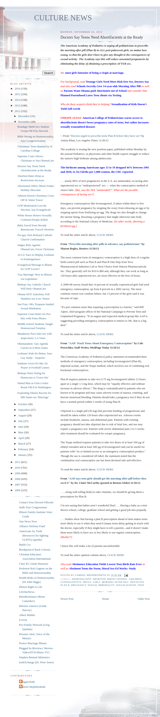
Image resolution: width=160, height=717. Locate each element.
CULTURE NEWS (63, 18)
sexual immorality (101, 585)
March (22, 443)
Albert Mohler (27, 615)
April (21, 438)
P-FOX (23, 620)
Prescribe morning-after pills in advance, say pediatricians (104, 244)
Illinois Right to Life (30, 586)
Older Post (144, 598)
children (135, 579)
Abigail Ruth (27, 681)
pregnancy (78, 585)
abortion (99, 579)
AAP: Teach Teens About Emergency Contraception (100, 343)
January (23, 454)
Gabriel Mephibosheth (32, 686)
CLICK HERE (105, 234)
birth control (117, 579)
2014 (18, 99)
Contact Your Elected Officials (36, 502)
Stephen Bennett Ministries (34, 657)
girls (96, 582)
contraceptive (71, 582)
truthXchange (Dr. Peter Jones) (36, 662)
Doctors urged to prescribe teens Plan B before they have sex (105, 135)
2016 (18, 88)
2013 (18, 105)
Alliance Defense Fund (32, 526)
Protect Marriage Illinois (33, 643)
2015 (18, 94)
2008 (18, 479)
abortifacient (81, 579)
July (21, 421)
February (23, 449)
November (24, 121)
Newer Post (67, 598)
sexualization (126, 585)
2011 (18, 462)
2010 (18, 467)
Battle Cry (25, 544)
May (21, 432)
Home (105, 598)
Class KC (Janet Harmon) (33, 563)
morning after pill (115, 582)
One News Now (28, 521)
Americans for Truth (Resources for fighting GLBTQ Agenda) (33, 535)
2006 (18, 490)
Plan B (65, 585)
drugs (87, 582)
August (22, 415)
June (21, 426)
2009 (18, 473)
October (23, 404)
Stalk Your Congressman (33, 507)
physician (137, 582)
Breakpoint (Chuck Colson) (34, 549)
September (24, 409)
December (24, 116)
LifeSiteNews (26, 591)
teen (141, 585)
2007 (18, 484)
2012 (18, 111)
